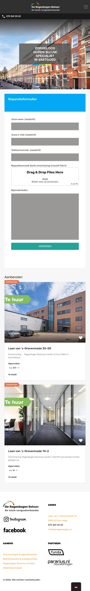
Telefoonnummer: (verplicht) (45, 155)
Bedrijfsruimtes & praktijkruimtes (20, 559)
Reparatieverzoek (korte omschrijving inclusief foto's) (45, 175)
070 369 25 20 (13, 16)
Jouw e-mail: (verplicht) (45, 139)
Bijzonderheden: (45, 214)
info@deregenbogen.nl (60, 529)
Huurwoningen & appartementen (20, 554)
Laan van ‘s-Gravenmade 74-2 (28, 451)
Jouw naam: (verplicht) (45, 124)
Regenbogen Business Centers (19, 563)
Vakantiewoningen (12, 568)
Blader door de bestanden (45, 181)
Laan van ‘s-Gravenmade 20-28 (29, 348)
